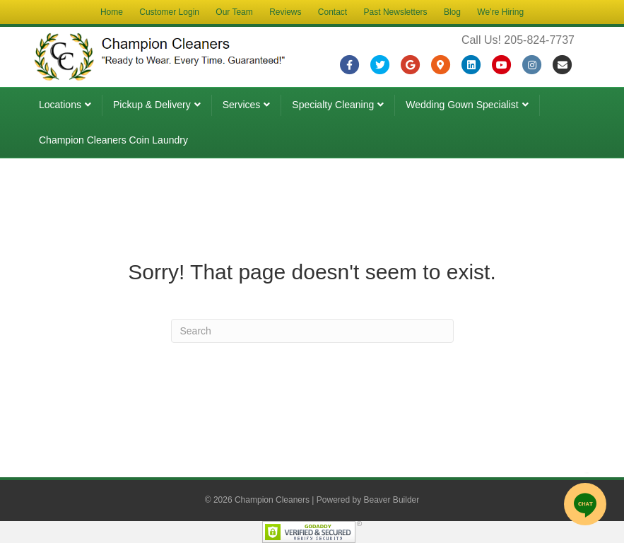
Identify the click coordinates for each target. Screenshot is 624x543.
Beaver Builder (392, 500)
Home (111, 12)
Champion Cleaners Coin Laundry (113, 140)
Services (242, 104)
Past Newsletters (396, 12)
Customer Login (169, 12)
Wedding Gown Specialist (462, 104)
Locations (60, 104)
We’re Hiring (500, 12)
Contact (332, 12)
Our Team (234, 12)
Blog (452, 12)
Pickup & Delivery (152, 104)
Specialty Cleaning (333, 104)
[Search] (312, 331)
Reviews (285, 12)
